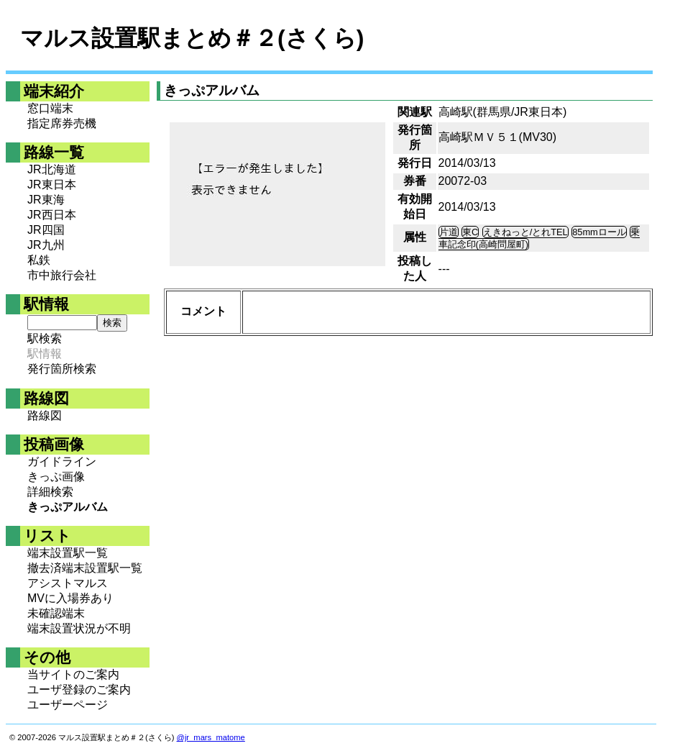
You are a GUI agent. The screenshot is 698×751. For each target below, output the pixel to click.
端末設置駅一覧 (67, 553)
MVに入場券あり (70, 598)
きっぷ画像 (56, 476)
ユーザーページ (67, 704)
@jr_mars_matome (211, 737)
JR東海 (46, 200)
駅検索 (44, 338)
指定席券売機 (61, 123)
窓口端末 (50, 108)
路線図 (44, 415)
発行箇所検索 (61, 369)
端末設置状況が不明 (79, 628)
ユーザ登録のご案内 (79, 689)
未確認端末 (56, 613)
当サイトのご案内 (73, 674)
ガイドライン (61, 461)
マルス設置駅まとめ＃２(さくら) (192, 38)
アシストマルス (67, 583)
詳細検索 (50, 492)
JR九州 (46, 245)
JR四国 (46, 230)
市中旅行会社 (61, 275)
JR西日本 (51, 215)
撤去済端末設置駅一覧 (84, 568)
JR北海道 (51, 169)
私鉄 (38, 260)
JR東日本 (51, 184)
